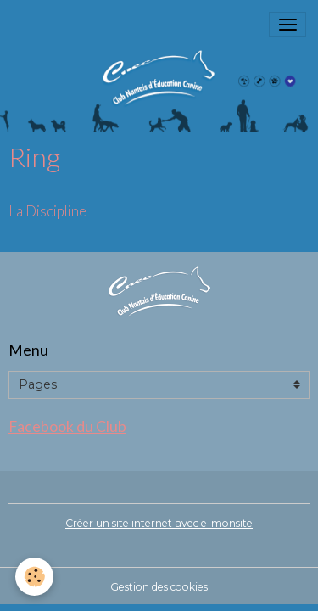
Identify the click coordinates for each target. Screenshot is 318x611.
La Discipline (47, 211)
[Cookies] (34, 577)
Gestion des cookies (159, 586)
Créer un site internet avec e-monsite (159, 523)
